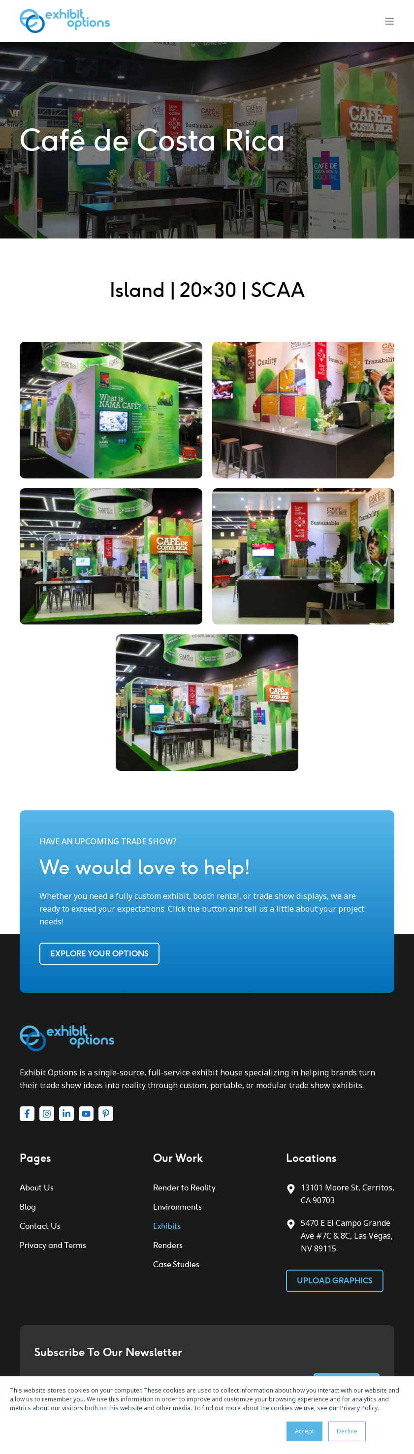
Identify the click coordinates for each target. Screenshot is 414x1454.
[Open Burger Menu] (389, 21)
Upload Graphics (335, 1280)
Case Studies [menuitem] (176, 1264)
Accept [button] (304, 1431)
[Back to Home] (65, 20)
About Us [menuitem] (37, 1187)
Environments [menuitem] (177, 1207)
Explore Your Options (99, 953)
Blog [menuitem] (28, 1207)
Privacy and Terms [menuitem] (53, 1245)
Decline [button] (347, 1431)
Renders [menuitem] (168, 1245)
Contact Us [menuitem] (40, 1226)
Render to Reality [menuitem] (184, 1187)
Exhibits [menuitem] (167, 1226)
